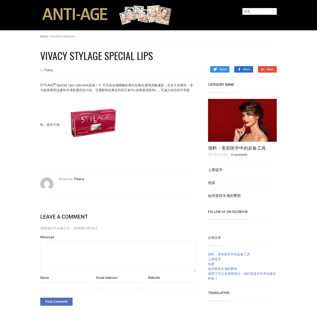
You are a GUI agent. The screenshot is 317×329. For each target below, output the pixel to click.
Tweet (222, 69)
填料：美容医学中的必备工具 (237, 147)
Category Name (221, 85)
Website (154, 278)
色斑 (211, 182)
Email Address (106, 278)
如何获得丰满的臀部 (224, 195)
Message (47, 237)
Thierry (48, 70)
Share (246, 69)
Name (44, 278)
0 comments (239, 154)
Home (44, 36)
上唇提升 (215, 169)
